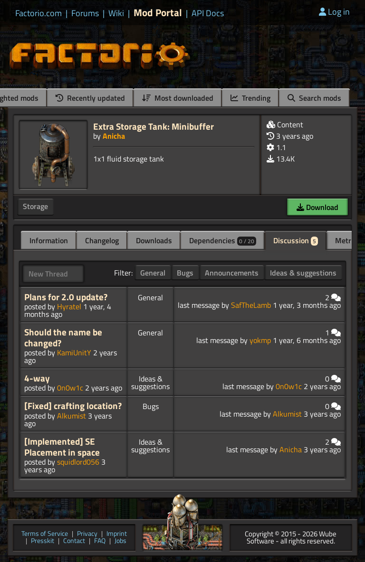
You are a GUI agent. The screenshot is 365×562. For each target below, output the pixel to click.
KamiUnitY (74, 352)
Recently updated (90, 98)
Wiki (116, 13)
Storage (35, 206)
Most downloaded (177, 98)
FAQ (100, 541)
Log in (334, 11)
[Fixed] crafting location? (73, 405)
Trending (250, 98)
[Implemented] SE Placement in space (62, 447)
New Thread (48, 273)
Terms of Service (44, 534)
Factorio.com (38, 13)
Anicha (114, 136)
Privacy (87, 534)
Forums (85, 13)
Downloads (154, 240)
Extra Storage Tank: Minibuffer (153, 126)
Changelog (102, 240)
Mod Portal (158, 13)
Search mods (314, 98)
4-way (37, 378)
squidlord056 (78, 461)
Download (317, 207)
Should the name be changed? (63, 337)
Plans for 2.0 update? (65, 297)
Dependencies (222, 240)
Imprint (116, 534)
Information (48, 240)
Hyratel (69, 306)
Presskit (42, 541)
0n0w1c (70, 387)
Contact (74, 541)
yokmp (260, 340)
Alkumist (71, 415)
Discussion (295, 240)
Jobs (120, 541)
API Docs (208, 13)
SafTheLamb (251, 305)
